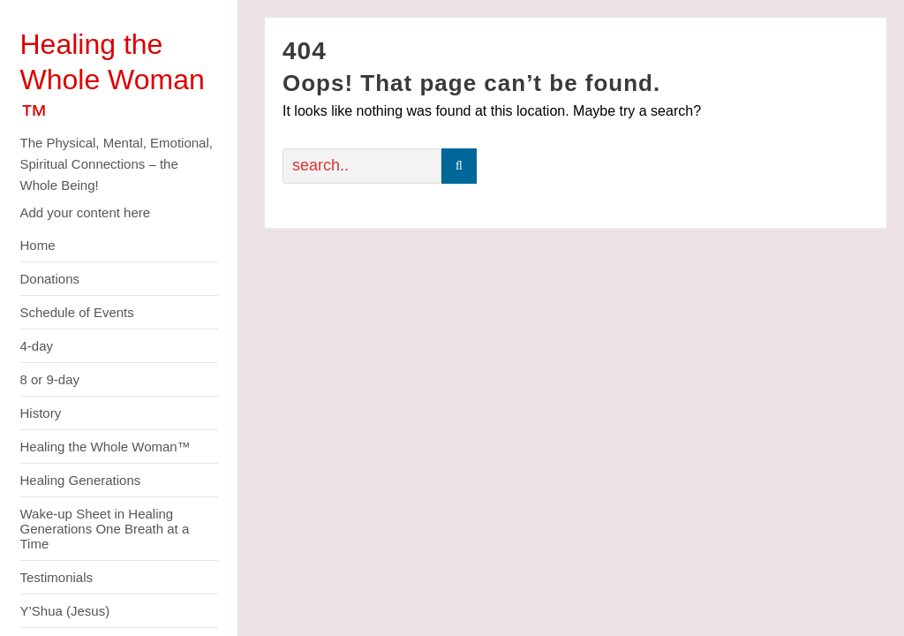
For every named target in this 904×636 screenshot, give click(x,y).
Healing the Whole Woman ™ (112, 79)
